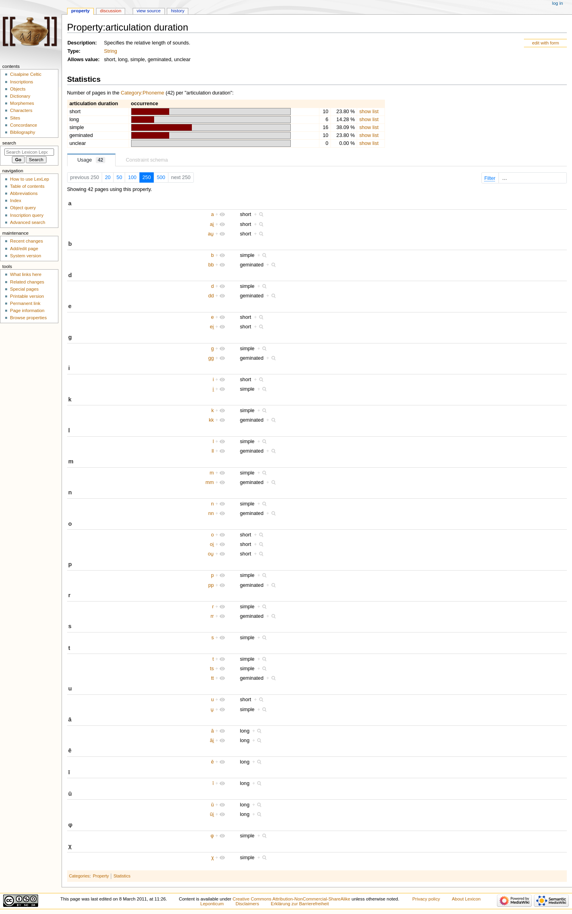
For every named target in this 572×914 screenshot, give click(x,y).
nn (211, 513)
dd (211, 296)
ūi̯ (212, 814)
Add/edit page (24, 248)
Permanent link (25, 303)
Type (73, 51)
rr (212, 616)
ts (212, 668)
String (110, 51)
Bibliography (22, 132)
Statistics (122, 876)
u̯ (212, 709)
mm (209, 482)
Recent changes (26, 241)
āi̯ (212, 740)
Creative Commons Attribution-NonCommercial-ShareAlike (291, 899)
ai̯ (212, 224)
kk (211, 420)
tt (212, 678)
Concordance (23, 125)
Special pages (24, 289)
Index (15, 200)
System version (25, 255)
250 (147, 177)
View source (148, 10)
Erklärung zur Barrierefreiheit (300, 903)
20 (107, 177)
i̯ (213, 389)
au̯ (211, 234)
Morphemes (22, 103)
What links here (25, 274)
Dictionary (20, 96)
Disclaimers (247, 903)
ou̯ (211, 554)
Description (81, 43)
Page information (27, 310)
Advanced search (27, 222)
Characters (21, 110)
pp (211, 585)
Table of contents (27, 186)
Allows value (83, 59)
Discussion (110, 10)
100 (132, 177)
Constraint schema (147, 160)
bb (211, 265)
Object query (23, 207)
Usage (91, 160)
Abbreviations (23, 193)
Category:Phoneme (142, 93)
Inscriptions (21, 81)
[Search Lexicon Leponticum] (29, 152)
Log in (557, 3)
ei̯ (212, 327)
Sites (15, 118)
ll (213, 451)
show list (369, 111)
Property (101, 876)
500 (161, 177)
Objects (17, 89)
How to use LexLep (29, 179)
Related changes (27, 282)
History (177, 10)
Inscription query (26, 215)
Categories (79, 876)
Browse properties (28, 317)
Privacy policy (426, 899)
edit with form (545, 42)
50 (119, 177)
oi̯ (212, 544)
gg (211, 358)
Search (9, 143)
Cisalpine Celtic (25, 74)
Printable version (27, 296)
